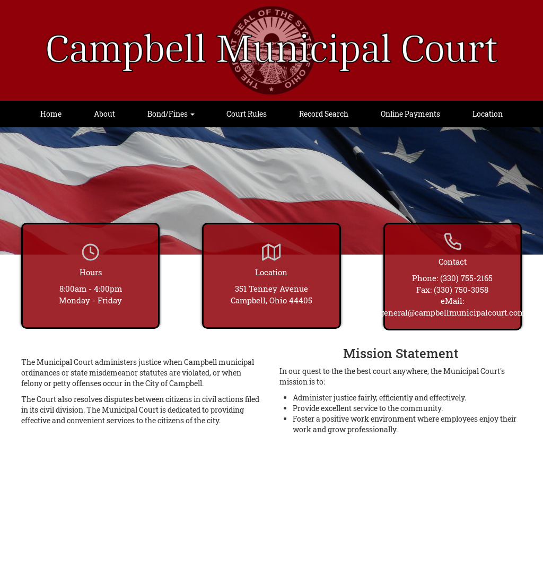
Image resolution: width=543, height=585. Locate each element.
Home (51, 114)
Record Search (323, 114)
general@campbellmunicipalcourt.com (452, 312)
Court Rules (246, 114)
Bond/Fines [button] (171, 114)
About (104, 114)
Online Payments (410, 114)
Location (487, 114)
